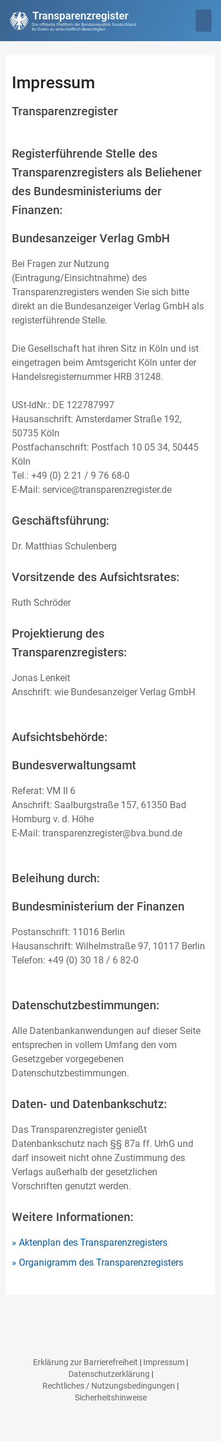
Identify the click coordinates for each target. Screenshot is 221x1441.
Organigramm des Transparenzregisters (101, 1262)
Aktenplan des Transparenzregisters (93, 1242)
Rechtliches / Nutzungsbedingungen (108, 1385)
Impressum (163, 1362)
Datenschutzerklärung (109, 1374)
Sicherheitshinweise (111, 1397)
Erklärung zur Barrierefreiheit (85, 1362)
